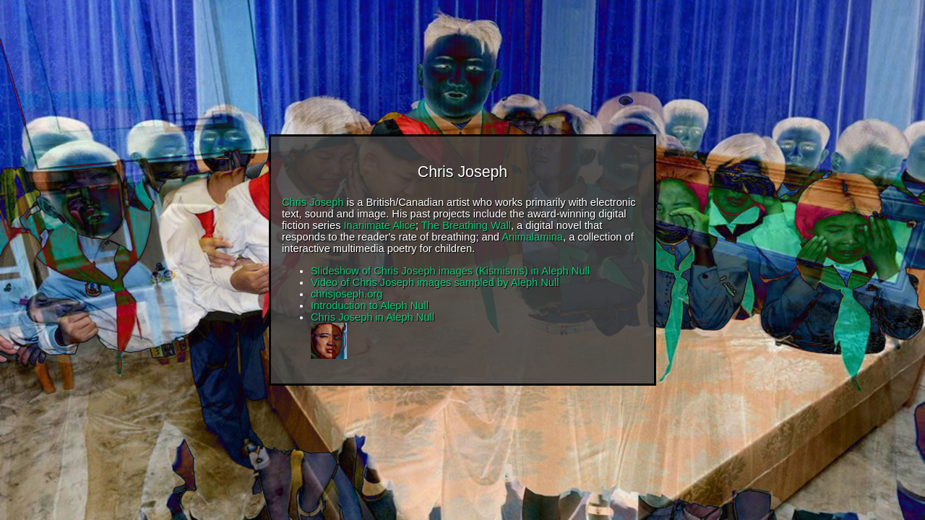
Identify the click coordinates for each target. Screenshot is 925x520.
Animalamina (532, 237)
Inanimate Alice (380, 225)
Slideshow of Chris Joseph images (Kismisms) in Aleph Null (450, 271)
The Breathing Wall (466, 225)
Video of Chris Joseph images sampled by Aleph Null (435, 282)
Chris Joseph (313, 202)
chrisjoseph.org (346, 294)
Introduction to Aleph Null (370, 305)
